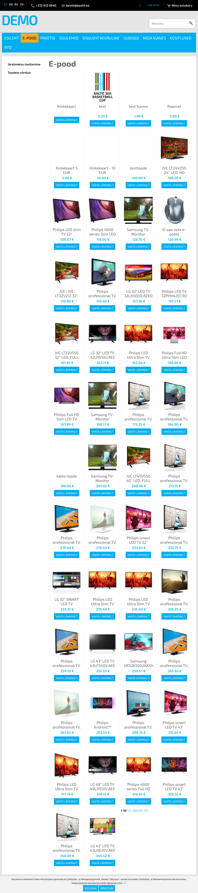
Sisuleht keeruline (100, 38)
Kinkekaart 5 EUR (67, 170)
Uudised (131, 38)
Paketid (47, 38)
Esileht (11, 38)
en (11, 4)
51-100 (133, 810)
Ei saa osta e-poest (174, 231)
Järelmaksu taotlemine (24, 64)
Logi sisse (153, 4)
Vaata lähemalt (66, 120)
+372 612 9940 (46, 5)
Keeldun (90, 888)
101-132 (143, 810)
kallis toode (66, 476)
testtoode (138, 168)
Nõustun (107, 888)
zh (22, 4)
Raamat (174, 106)
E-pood (30, 38)
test (102, 106)
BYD (8, 47)
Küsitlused (180, 38)
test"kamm (138, 106)
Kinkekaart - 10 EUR (103, 170)
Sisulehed (69, 38)
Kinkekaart (66, 106)
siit (124, 883)
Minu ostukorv (182, 5)
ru (16, 4)
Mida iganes (154, 38)
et (5, 4)
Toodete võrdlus (19, 72)
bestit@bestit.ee (77, 5)
